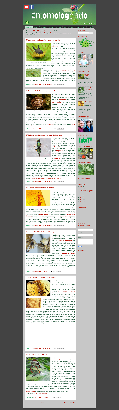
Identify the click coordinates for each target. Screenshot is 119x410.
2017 (81, 195)
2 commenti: (46, 271)
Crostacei (66, 27)
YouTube (50, 33)
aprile (82, 188)
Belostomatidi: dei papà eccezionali (40, 91)
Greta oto (57, 358)
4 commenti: (46, 397)
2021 (81, 186)
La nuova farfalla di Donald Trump (40, 232)
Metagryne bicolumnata (67, 70)
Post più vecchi (69, 403)
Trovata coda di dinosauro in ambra (41, 278)
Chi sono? (36, 27)
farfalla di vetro (60, 359)
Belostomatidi (62, 99)
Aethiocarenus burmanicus (64, 216)
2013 (81, 204)
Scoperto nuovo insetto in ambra (40, 188)
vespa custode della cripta (60, 152)
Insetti (51, 27)
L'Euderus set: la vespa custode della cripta (44, 135)
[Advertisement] (50, 336)
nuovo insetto (63, 191)
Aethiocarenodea (43, 214)
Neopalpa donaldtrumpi (65, 240)
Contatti (83, 27)
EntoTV (89, 27)
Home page (29, 27)
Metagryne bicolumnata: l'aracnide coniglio (44, 40)
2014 (81, 201)
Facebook (44, 33)
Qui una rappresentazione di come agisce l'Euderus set (46, 178)
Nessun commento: (47, 84)
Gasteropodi (58, 27)
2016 (81, 197)
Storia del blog (75, 27)
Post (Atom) (34, 406)
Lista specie (44, 27)
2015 (81, 199)
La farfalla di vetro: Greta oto (38, 355)
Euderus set (55, 146)
